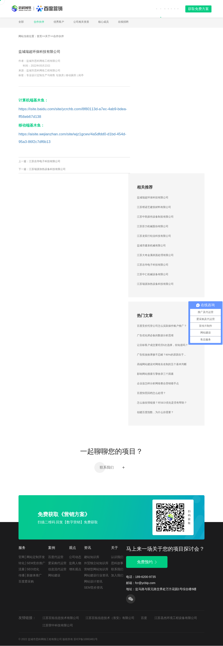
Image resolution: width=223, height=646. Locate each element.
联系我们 (111, 467)
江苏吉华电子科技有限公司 (44, 161)
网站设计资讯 (93, 581)
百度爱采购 (26, 581)
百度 (144, 618)
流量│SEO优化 (29, 569)
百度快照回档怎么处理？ (151, 393)
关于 (125, 8)
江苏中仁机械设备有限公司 (152, 274)
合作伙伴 (39, 21)
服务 (136, 8)
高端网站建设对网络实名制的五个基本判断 (162, 364)
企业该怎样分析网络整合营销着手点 (158, 383)
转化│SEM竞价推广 (32, 563)
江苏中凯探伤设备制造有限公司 (155, 216)
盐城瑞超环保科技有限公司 (152, 197)
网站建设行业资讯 (96, 575)
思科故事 (117, 563)
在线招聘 (123, 21)
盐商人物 (75, 563)
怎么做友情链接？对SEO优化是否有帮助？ (162, 402)
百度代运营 (55, 557)
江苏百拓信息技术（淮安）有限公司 (110, 618)
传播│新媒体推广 (30, 575)
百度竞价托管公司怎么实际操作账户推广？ (162, 326)
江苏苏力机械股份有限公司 (152, 226)
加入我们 (117, 575)
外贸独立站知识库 (96, 563)
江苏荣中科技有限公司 (57, 625)
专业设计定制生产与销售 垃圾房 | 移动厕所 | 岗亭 (55, 75)
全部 (21, 21)
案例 (147, 8)
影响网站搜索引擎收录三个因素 (155, 374)
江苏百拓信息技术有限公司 (60, 618)
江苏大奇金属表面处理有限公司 (155, 255)
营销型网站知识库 (96, 569)
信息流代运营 (57, 569)
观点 (156, 8)
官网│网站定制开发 (32, 557)
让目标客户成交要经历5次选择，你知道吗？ (162, 345)
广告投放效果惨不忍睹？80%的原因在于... (161, 354)
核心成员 (103, 21)
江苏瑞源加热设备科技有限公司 (47, 169)
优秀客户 (59, 21)
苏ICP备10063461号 (85, 639)
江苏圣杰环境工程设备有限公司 (175, 618)
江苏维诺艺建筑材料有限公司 (154, 207)
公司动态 (75, 557)
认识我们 (117, 557)
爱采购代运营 (57, 563)
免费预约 (147, 562)
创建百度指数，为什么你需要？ (155, 412)
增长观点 (75, 569)
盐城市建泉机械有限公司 (151, 245)
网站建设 (54, 575)
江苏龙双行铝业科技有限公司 (154, 236)
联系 (174, 8)
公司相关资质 (81, 21)
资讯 (165, 8)
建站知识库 (91, 557)
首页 (115, 8)
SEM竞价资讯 (93, 587)
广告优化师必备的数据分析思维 (155, 335)
